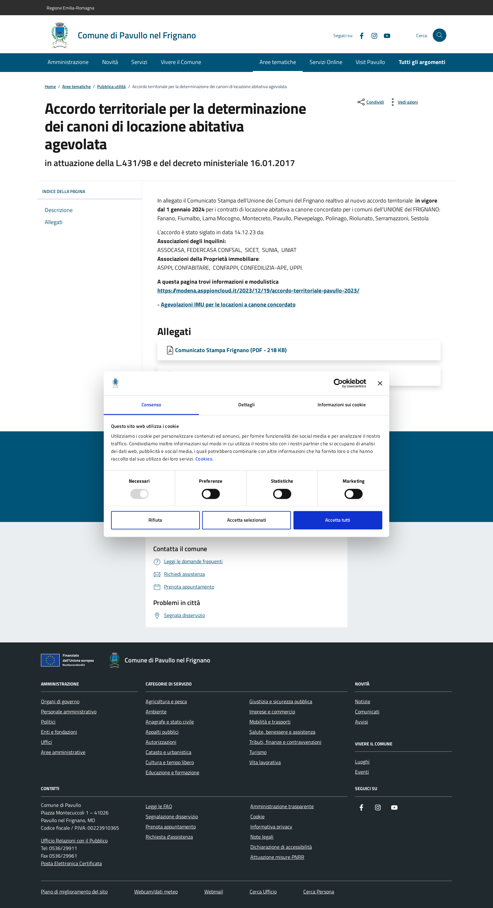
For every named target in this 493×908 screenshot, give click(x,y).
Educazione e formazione (172, 772)
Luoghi (362, 761)
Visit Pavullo (370, 62)
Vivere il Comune (181, 62)
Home (50, 86)
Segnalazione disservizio (172, 816)
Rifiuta (155, 520)
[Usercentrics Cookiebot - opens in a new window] (338, 383)
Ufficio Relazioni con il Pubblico (74, 840)
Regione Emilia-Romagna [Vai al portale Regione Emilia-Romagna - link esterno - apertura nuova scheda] (70, 7)
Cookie (257, 816)
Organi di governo (60, 701)
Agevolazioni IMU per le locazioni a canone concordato (228, 304)
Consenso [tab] (151, 405)
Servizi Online (326, 62)
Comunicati (367, 711)
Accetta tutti (337, 520)
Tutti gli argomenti (422, 62)
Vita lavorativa (265, 762)
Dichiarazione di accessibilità (281, 847)
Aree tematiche (278, 62)
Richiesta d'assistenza (169, 836)
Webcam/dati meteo (156, 891)
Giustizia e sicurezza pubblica (280, 701)
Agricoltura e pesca (166, 701)
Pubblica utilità (111, 86)
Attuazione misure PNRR (277, 857)
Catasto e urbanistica (168, 752)
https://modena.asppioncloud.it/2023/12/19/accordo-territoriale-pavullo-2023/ (258, 290)
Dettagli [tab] (246, 405)
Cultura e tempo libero (170, 762)
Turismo (257, 752)
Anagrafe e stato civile (170, 721)
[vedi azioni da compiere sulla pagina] (402, 102)
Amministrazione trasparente (282, 806)
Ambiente (156, 711)
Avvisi (361, 721)
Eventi (362, 772)
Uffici (46, 742)
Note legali (261, 836)
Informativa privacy (271, 826)
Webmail (213, 891)
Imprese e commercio (272, 711)
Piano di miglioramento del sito (74, 891)
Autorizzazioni (161, 742)
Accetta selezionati (246, 520)
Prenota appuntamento (171, 826)
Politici (48, 721)
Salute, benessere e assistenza (282, 732)
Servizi (139, 62)
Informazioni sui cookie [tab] (341, 405)
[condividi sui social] (370, 102)
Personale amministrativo (68, 711)
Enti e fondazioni (59, 732)
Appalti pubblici (162, 732)
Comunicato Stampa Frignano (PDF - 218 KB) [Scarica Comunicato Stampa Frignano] (231, 350)
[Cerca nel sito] (439, 35)
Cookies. (204, 459)
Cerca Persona (318, 891)
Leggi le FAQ (159, 806)
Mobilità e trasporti (270, 721)
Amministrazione (68, 62)
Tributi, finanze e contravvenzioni (285, 742)
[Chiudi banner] (380, 383)
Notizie (362, 701)
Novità (110, 62)
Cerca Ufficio (263, 891)
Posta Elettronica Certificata (71, 863)
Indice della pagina (89, 191)
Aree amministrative (63, 752)
